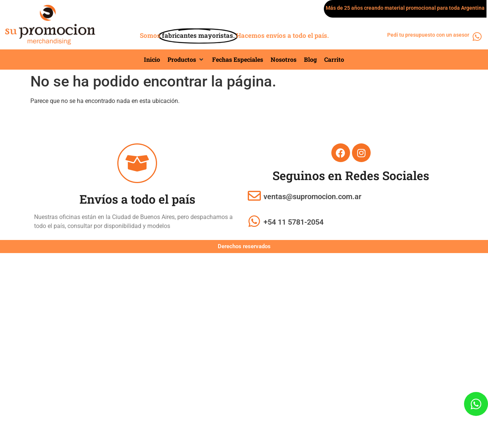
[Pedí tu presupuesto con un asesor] (477, 36)
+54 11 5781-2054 (293, 222)
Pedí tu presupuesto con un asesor (428, 35)
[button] (186, 59)
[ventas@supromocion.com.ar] (254, 195)
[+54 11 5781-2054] (254, 221)
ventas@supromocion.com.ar (312, 196)
